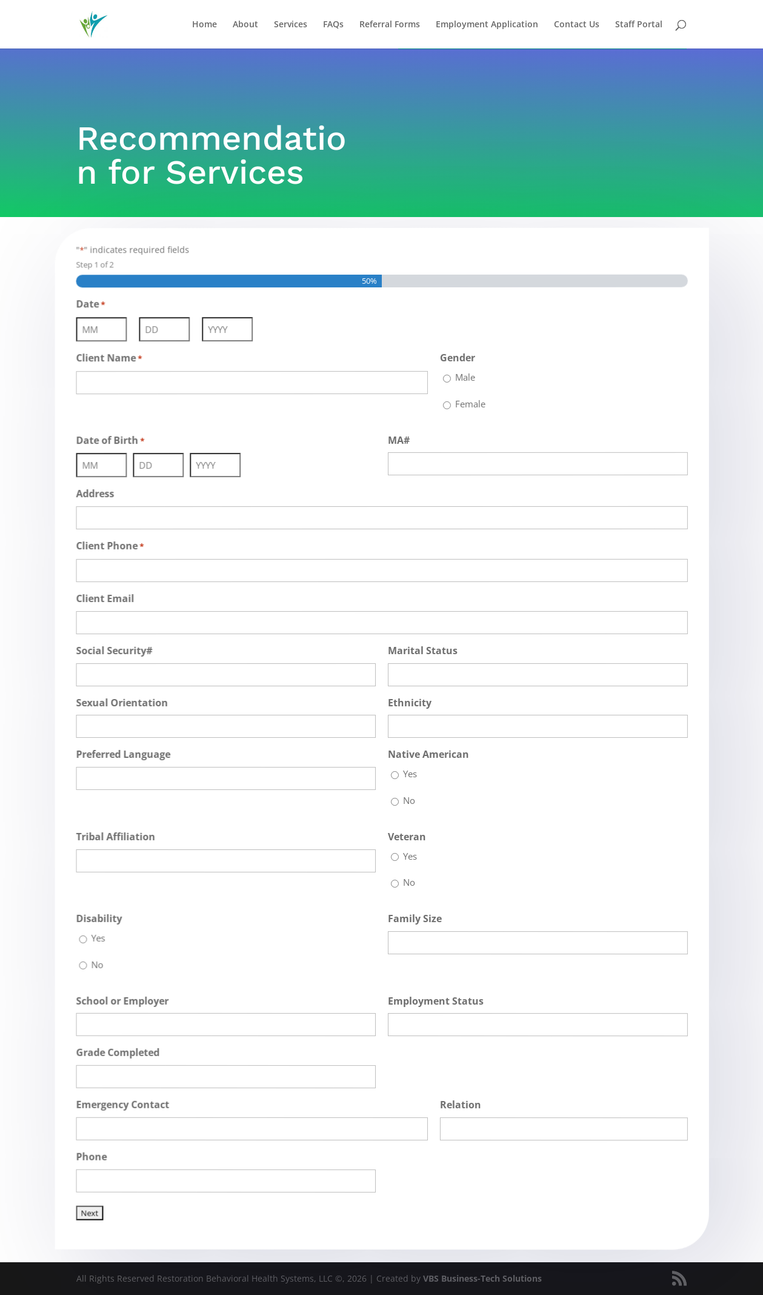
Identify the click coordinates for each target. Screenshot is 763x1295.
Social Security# (122, 651)
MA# (397, 439)
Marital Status (421, 650)
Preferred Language (130, 754)
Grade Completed (125, 1049)
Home (204, 25)
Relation (459, 1106)
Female (468, 402)
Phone (100, 1152)
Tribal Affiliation (123, 835)
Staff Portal (638, 25)
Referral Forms (389, 25)
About (245, 25)
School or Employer (130, 998)
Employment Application (487, 25)
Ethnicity (408, 702)
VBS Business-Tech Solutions (482, 1278)
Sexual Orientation (129, 702)
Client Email (113, 599)
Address (103, 496)
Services (290, 25)
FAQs (333, 25)
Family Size (413, 919)
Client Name (117, 362)
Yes (409, 774)
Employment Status (434, 1001)
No (408, 800)
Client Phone (118, 548)
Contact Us (576, 25)
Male (463, 375)
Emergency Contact (130, 1100)
